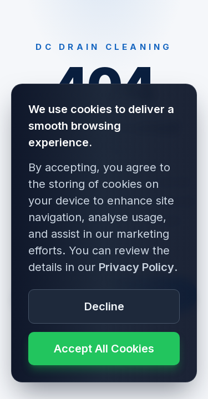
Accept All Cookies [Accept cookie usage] (104, 348)
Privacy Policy (136, 267)
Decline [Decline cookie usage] (104, 306)
